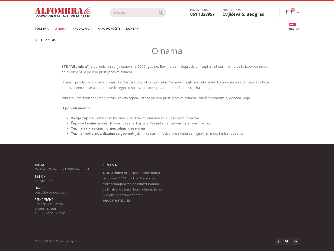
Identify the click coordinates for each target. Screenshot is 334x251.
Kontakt (133, 29)
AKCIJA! (294, 28)
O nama (60, 29)
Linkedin (295, 241)
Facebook (278, 241)
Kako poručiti (109, 29)
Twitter (286, 241)
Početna (41, 29)
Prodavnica (82, 29)
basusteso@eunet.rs (50, 192)
